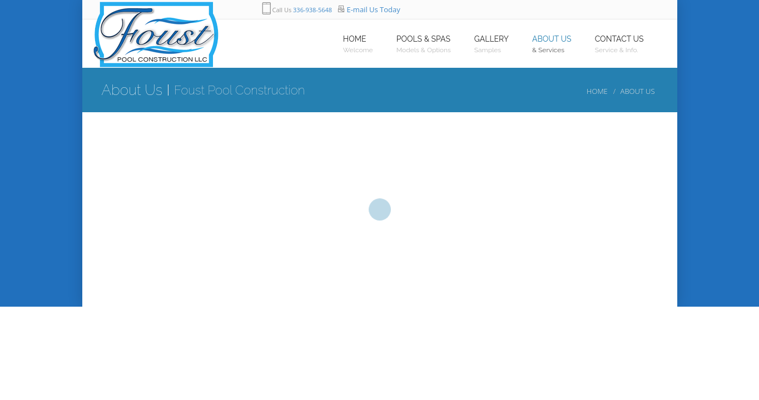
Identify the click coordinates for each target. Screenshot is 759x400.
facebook (490, 9)
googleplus (535, 9)
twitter (513, 9)
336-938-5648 (312, 10)
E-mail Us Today (373, 9)
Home (597, 91)
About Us (638, 91)
